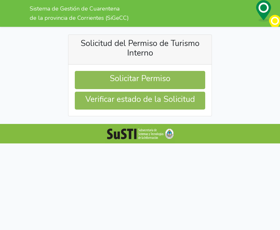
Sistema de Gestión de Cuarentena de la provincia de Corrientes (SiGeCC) (79, 13)
